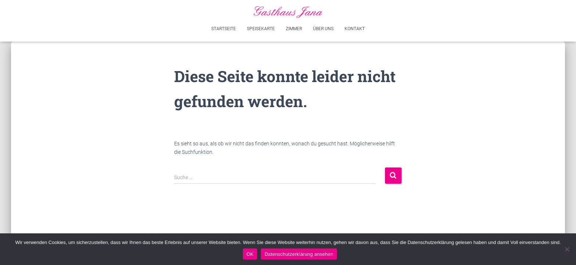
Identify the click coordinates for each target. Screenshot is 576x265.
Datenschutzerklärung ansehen (298, 254)
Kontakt (355, 28)
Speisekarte (261, 28)
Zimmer (294, 28)
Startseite (223, 28)
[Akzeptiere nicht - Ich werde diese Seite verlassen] (566, 249)
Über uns (323, 28)
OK (249, 254)
